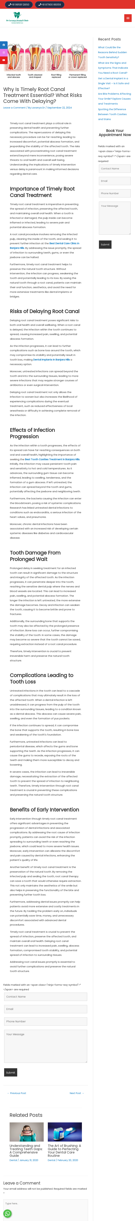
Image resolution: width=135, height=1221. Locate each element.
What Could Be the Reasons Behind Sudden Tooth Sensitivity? (113, 51)
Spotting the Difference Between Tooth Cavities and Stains (113, 118)
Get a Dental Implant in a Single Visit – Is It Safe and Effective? (114, 82)
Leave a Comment (14, 107)
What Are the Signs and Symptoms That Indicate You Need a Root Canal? (113, 67)
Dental (13, 1163)
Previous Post (17, 1092)
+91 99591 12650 (19, 4)
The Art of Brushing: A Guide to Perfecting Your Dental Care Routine (65, 1150)
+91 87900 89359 (50, 4)
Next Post (76, 1092)
